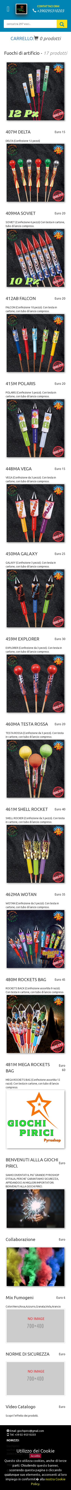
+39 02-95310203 (25, 1434)
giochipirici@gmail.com (30, 1430)
